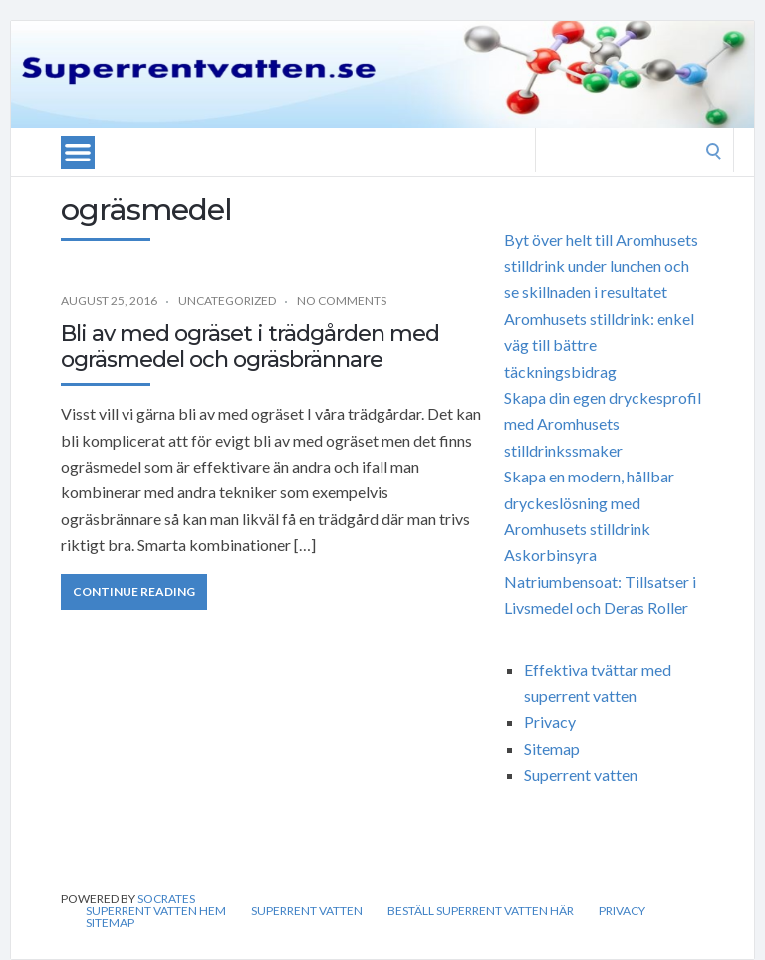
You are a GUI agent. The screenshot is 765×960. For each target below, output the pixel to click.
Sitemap (552, 748)
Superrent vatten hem (156, 911)
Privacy (550, 721)
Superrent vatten (581, 774)
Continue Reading (134, 591)
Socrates (166, 898)
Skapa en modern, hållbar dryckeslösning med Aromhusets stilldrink (589, 502)
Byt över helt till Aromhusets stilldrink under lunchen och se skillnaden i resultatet (601, 266)
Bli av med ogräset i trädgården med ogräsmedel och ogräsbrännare (250, 346)
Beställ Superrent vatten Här (480, 911)
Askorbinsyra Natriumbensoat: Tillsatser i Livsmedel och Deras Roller (600, 581)
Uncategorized (227, 300)
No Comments (341, 300)
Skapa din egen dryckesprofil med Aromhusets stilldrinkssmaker (602, 424)
